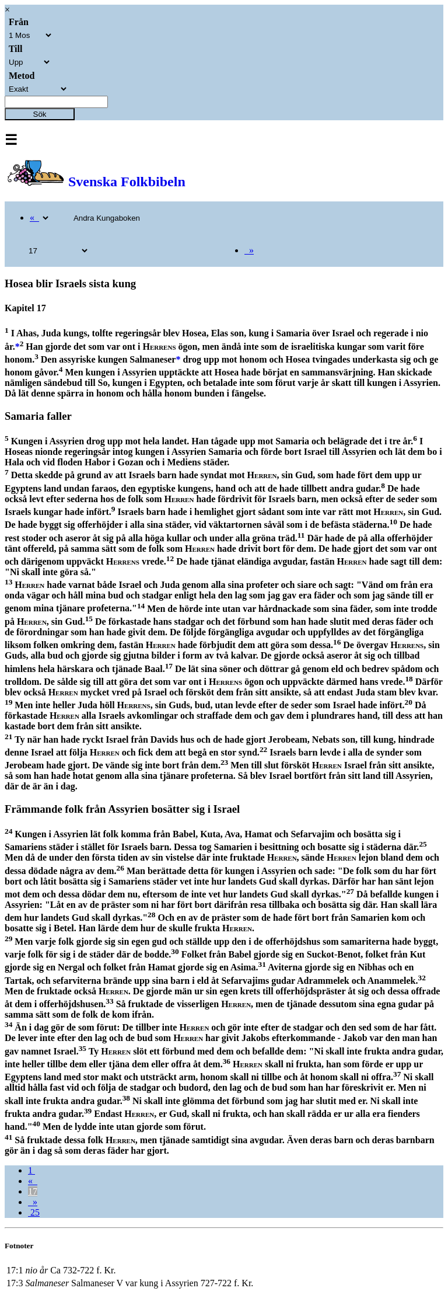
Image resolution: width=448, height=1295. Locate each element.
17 (32, 1191)
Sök (40, 114)
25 (34, 1212)
